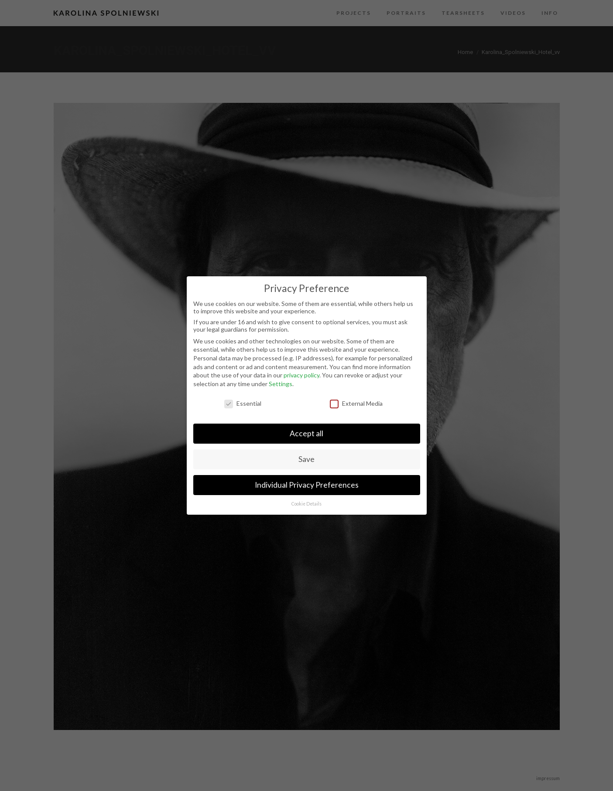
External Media (356, 403)
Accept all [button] (306, 433)
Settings (280, 383)
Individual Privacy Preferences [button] (307, 484)
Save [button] (306, 459)
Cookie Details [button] (306, 503)
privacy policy (301, 375)
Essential (242, 403)
